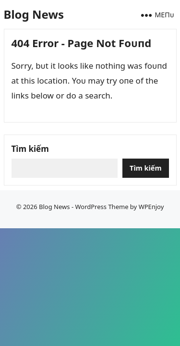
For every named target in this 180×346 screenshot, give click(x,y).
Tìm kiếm (30, 148)
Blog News (34, 14)
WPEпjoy (151, 206)
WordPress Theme (101, 206)
